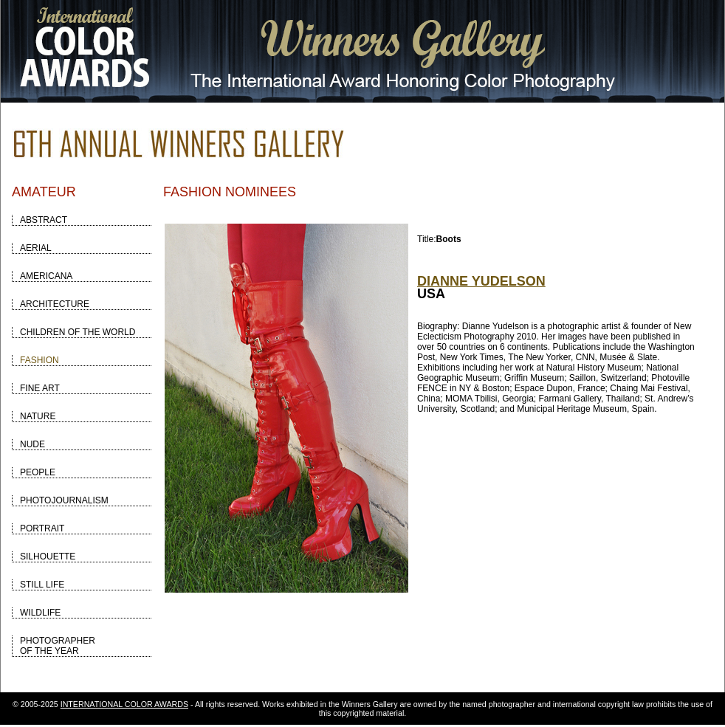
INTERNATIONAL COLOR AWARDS (124, 704)
